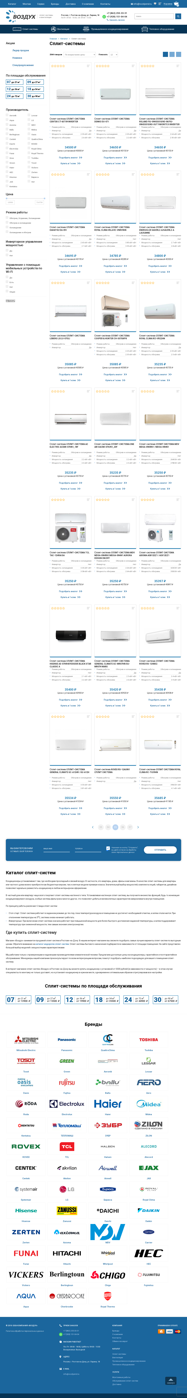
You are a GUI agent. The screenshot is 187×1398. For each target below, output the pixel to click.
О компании (88, 4)
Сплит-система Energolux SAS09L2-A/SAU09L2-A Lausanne (156, 230)
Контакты (105, 4)
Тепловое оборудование (123, 1364)
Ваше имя (48, 849)
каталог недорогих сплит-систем (52, 944)
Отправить (160, 850)
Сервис (41, 4)
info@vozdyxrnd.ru (71, 1374)
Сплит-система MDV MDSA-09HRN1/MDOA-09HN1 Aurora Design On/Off (114, 555)
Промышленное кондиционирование (129, 1361)
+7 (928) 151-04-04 (117, 16)
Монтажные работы (121, 1377)
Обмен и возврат (120, 1341)
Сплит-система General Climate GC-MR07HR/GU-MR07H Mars (112, 664)
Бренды (55, 4)
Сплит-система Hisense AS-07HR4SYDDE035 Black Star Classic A (70, 664)
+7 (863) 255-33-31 (117, 13)
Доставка (71, 4)
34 (108, 827)
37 (130, 827)
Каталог (12, 4)
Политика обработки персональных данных (25, 1331)
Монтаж (27, 4)
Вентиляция (117, 1357)
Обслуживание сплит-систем (125, 1381)
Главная (53, 39)
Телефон (79, 849)
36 (122, 827)
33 (100, 827)
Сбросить (10, 301)
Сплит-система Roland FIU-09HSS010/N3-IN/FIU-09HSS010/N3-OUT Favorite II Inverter (159, 122)
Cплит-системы (119, 1354)
